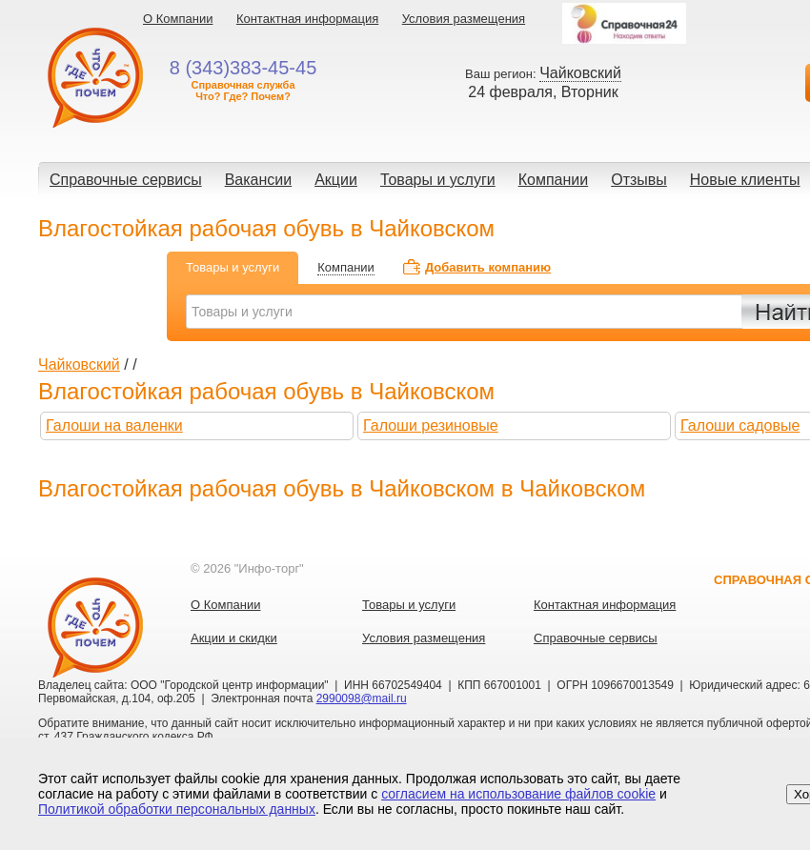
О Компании (178, 18)
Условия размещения (463, 18)
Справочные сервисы (126, 180)
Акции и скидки (234, 638)
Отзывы (639, 180)
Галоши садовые (740, 425)
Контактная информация (307, 18)
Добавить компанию (488, 267)
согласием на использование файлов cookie (518, 793)
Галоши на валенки (114, 425)
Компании (553, 180)
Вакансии (259, 180)
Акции (335, 180)
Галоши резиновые (430, 425)
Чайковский (79, 364)
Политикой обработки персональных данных (176, 809)
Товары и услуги (438, 180)
